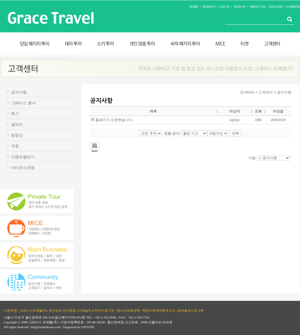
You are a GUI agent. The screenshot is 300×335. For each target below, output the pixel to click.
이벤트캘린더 (22, 157)
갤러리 (17, 124)
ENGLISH (276, 6)
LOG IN (224, 6)
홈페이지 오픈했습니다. (114, 120)
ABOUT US (257, 6)
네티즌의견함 (22, 167)
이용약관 (10, 310)
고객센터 (265, 92)
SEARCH (208, 6)
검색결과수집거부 (190, 310)
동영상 (17, 135)
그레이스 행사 (23, 103)
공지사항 (19, 92)
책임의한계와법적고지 (158, 310)
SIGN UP (240, 6)
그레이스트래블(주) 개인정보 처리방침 (47, 310)
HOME (193, 6)
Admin (234, 120)
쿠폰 (15, 146)
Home (249, 92)
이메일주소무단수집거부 (96, 310)
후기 (15, 113)
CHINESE (293, 6)
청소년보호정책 (128, 310)
